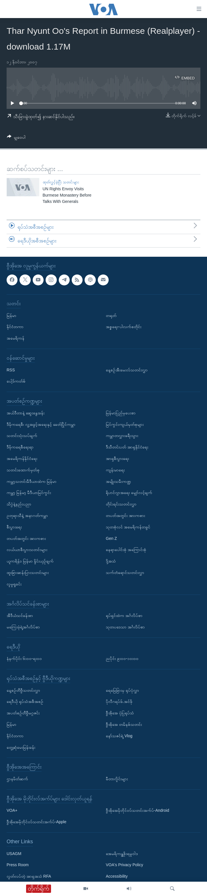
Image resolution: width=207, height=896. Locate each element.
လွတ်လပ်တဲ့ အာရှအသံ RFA (29, 876)
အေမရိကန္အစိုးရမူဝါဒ (122, 853)
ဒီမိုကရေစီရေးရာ (20, 447)
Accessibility (117, 876)
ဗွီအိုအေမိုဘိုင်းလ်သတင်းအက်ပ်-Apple (36, 822)
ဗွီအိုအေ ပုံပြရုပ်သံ (120, 713)
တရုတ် (111, 315)
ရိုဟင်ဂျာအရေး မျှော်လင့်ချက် (129, 493)
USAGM (14, 853)
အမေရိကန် (15, 338)
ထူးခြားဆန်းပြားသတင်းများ (28, 572)
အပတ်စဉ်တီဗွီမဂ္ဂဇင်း (23, 713)
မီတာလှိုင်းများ (117, 779)
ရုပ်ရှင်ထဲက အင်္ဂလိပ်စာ (124, 615)
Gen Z (111, 538)
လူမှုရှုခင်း (14, 584)
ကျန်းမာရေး (115, 470)
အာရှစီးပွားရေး (117, 458)
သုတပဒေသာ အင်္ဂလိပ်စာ (125, 627)
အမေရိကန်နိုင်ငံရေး (22, 458)
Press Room (18, 865)
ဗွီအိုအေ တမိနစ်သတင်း (124, 724)
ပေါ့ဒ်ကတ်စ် (16, 381)
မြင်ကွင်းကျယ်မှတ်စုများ (125, 424)
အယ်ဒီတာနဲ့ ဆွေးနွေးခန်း (25, 413)
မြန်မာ (11, 315)
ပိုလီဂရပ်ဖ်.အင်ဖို (119, 701)
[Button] (16, 138)
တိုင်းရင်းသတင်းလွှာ (121, 504)
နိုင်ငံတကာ (15, 327)
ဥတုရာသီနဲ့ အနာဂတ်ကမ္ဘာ (27, 515)
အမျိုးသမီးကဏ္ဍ (118, 481)
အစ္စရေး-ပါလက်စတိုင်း (123, 327)
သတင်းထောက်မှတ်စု (23, 470)
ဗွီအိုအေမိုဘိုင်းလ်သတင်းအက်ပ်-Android (137, 810)
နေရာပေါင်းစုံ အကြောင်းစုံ (126, 550)
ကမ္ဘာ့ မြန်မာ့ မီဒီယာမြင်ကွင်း (29, 493)
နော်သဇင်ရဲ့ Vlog (119, 736)
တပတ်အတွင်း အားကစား (26, 538)
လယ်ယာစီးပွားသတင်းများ (27, 550)
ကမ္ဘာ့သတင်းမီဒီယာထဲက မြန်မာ (31, 481)
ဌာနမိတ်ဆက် (17, 779)
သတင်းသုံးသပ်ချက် (22, 436)
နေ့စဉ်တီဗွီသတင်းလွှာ (23, 690)
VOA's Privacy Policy (124, 865)
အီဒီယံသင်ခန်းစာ (20, 615)
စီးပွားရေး (14, 527)
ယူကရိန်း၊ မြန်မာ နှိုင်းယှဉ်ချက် (30, 561)
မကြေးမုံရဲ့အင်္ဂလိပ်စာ (23, 627)
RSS (11, 370)
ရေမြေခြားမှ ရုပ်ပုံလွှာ (122, 690)
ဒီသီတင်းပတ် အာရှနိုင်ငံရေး (127, 447)
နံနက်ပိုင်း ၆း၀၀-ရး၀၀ (24, 658)
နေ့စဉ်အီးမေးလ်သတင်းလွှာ (127, 370)
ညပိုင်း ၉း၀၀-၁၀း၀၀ (122, 658)
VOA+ (12, 810)
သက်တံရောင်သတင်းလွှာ (125, 572)
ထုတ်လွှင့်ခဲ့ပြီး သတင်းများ (61, 182)
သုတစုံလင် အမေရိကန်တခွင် (128, 527)
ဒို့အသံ (111, 561)
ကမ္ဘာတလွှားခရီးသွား (122, 436)
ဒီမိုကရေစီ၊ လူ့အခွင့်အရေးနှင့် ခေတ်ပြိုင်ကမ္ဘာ (41, 424)
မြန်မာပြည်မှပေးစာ (121, 413)
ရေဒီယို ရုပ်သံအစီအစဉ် (25, 701)
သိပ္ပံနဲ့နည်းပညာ (19, 504)
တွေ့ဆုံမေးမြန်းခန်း (21, 747)
